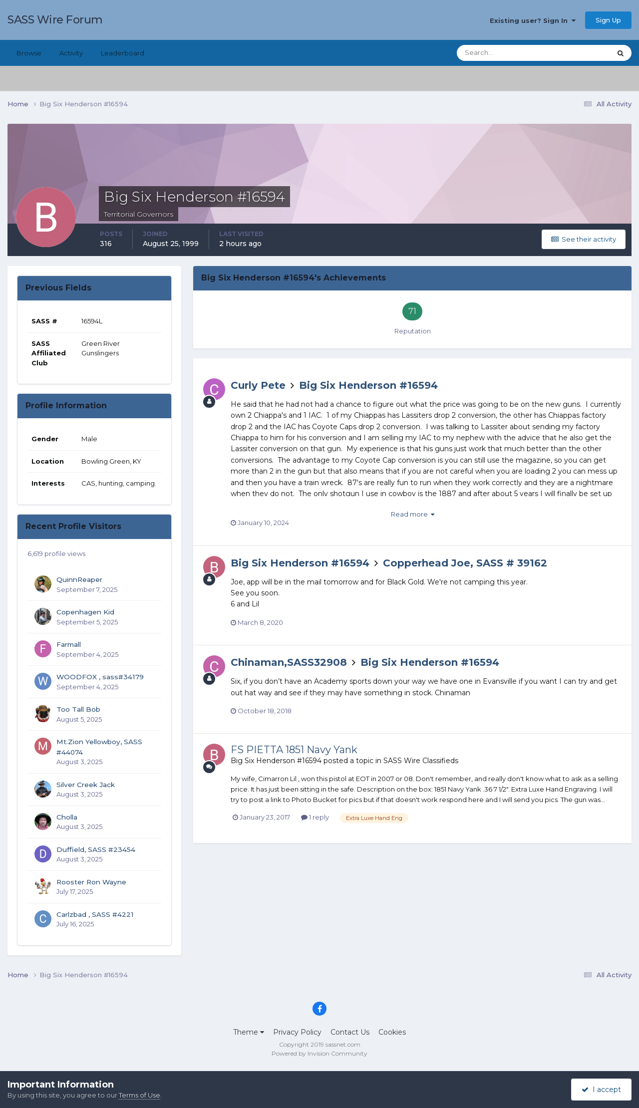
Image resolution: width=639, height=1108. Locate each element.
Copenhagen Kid (85, 612)
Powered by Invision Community (319, 1053)
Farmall (68, 644)
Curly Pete (258, 385)
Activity (71, 53)
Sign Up (608, 20)
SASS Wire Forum (55, 19)
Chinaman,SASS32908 (289, 662)
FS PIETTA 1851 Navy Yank (294, 750)
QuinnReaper (79, 579)
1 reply (315, 817)
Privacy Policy (297, 1032)
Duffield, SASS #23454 (95, 849)
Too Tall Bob (78, 709)
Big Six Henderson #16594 (368, 385)
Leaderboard (122, 53)
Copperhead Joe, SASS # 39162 (465, 563)
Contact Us (349, 1032)
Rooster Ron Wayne (91, 882)
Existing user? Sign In (533, 20)
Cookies (392, 1032)
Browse (28, 53)
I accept (601, 1089)
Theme (248, 1032)
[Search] (502, 53)
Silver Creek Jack (85, 785)
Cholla (66, 817)
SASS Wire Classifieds (420, 760)
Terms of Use (139, 1095)
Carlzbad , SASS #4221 (95, 914)
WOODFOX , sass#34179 (100, 677)
